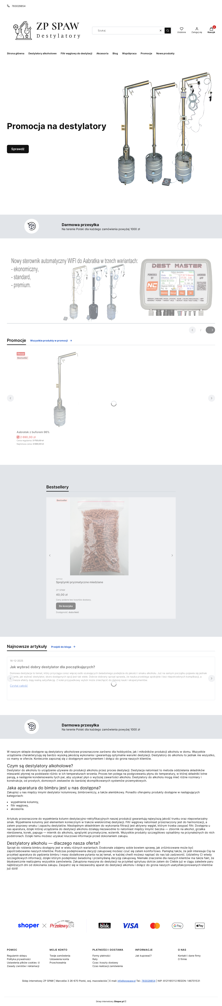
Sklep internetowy (110, 1001)
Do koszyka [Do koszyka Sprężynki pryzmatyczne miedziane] (66, 606)
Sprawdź (17, 149)
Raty (95, 959)
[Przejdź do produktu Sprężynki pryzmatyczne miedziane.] (99, 536)
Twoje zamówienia (60, 955)
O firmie (182, 959)
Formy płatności (101, 955)
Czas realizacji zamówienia (107, 966)
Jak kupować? (143, 955)
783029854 (148, 980)
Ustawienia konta (59, 959)
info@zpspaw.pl (127, 980)
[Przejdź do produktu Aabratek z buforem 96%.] (60, 390)
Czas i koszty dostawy (105, 962)
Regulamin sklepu (17, 955)
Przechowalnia (58, 962)
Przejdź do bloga (63, 646)
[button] (168, 30)
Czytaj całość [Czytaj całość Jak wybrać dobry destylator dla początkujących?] (19, 685)
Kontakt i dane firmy (189, 955)
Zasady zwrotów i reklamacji (23, 966)
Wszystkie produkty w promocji (51, 340)
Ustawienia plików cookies (22, 962)
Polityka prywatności (19, 959)
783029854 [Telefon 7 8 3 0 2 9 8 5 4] (18, 6)
